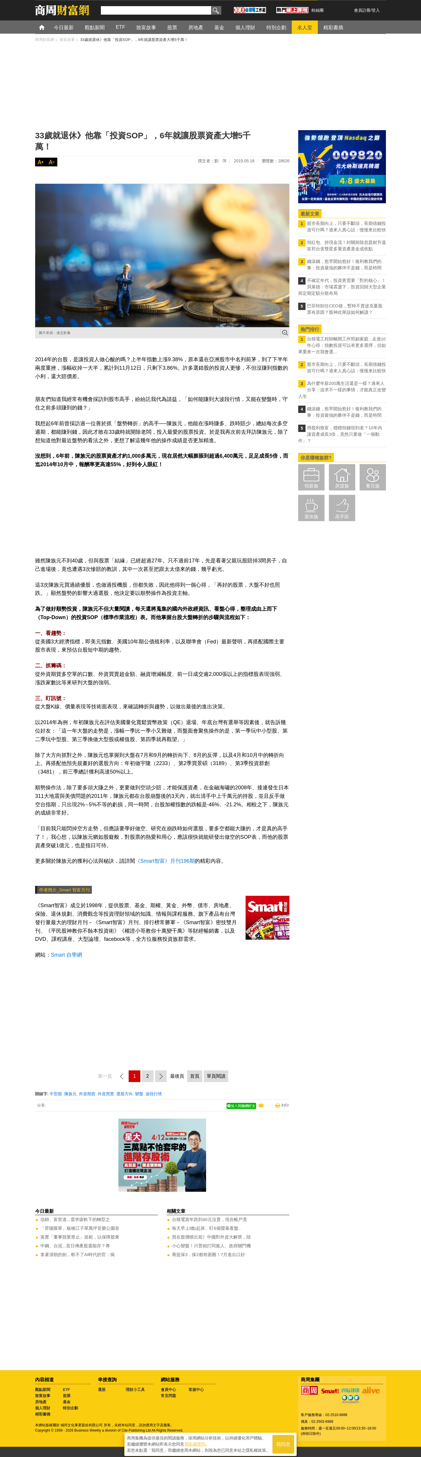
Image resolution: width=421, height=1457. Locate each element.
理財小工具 (135, 1389)
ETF (66, 1389)
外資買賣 (106, 1093)
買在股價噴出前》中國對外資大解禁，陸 (211, 1236)
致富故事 (42, 1396)
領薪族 (311, 485)
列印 (285, 1105)
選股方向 (124, 1093)
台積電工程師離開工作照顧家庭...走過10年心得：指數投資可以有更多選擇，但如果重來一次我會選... (342, 345)
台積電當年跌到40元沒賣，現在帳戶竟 (209, 1219)
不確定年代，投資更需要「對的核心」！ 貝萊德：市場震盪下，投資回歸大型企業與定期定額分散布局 (342, 287)
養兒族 (373, 485)
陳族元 (70, 1093)
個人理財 (42, 1408)
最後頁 (177, 1076)
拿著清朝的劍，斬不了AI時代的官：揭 (77, 1254)
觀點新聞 (42, 1389)
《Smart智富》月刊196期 (165, 861)
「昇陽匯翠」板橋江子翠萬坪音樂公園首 (79, 1228)
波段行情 (154, 1093)
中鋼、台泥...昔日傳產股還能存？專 (75, 1245)
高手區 (342, 516)
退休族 (311, 516)
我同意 (283, 1442)
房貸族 (342, 485)
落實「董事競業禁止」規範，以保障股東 (79, 1236)
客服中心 (196, 1389)
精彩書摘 (42, 1414)
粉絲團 (317, 10)
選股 (102, 1389)
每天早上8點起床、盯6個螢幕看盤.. (206, 1228)
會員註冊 (362, 10)
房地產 (40, 1402)
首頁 (47, 27)
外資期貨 (87, 1093)
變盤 (139, 1093)
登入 (376, 10)
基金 (66, 1402)
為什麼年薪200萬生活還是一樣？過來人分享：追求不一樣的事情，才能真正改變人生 (342, 390)
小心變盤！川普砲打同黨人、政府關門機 (211, 1245)
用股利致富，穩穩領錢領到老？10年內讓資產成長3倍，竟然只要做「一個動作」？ (340, 434)
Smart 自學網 (66, 955)
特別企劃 (70, 1408)
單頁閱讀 (216, 1076)
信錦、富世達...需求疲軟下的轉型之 (75, 1219)
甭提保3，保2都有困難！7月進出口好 (208, 1254)
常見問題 (168, 1396)
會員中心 (168, 1389)
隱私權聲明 (195, 1442)
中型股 (56, 1093)
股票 (66, 1396)
